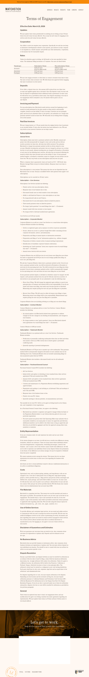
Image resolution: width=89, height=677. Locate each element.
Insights (63, 10)
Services (49, 10)
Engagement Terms (37, 672)
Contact (80, 10)
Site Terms (27, 672)
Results (56, 10)
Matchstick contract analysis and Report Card (59, 2)
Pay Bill (21, 672)
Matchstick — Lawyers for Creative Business (13, 10)
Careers (74, 10)
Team (68, 10)
